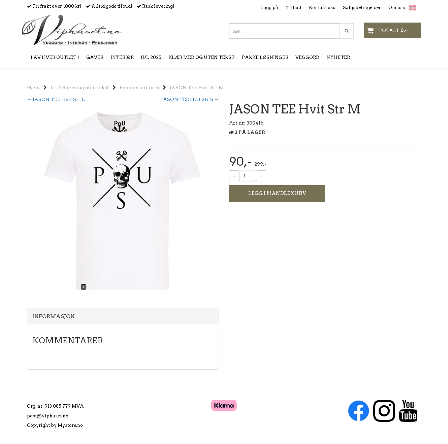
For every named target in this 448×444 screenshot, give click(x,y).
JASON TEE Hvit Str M (197, 87)
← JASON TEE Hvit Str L (56, 99)
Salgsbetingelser (362, 7)
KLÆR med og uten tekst (80, 87)
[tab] (123, 316)
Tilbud (293, 7)
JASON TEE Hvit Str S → (190, 99)
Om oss (396, 7)
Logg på (269, 7)
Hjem (33, 87)
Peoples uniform (139, 87)
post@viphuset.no (47, 415)
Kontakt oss (322, 7)
